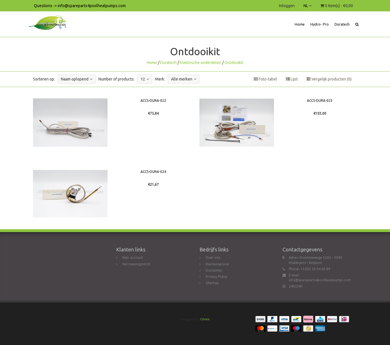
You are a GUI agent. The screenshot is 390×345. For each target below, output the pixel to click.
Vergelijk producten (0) (329, 79)
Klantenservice (217, 264)
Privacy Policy (216, 276)
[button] (357, 24)
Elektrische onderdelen (200, 62)
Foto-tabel (265, 79)
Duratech (342, 24)
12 (145, 79)
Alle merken (183, 79)
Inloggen (287, 5)
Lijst (292, 79)
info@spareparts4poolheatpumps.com (320, 280)
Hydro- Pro (319, 24)
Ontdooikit (233, 62)
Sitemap (212, 283)
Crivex (205, 319)
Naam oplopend (76, 79)
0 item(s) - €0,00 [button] (336, 5)
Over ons (213, 257)
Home (300, 24)
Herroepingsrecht (136, 264)
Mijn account (132, 257)
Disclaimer (214, 270)
